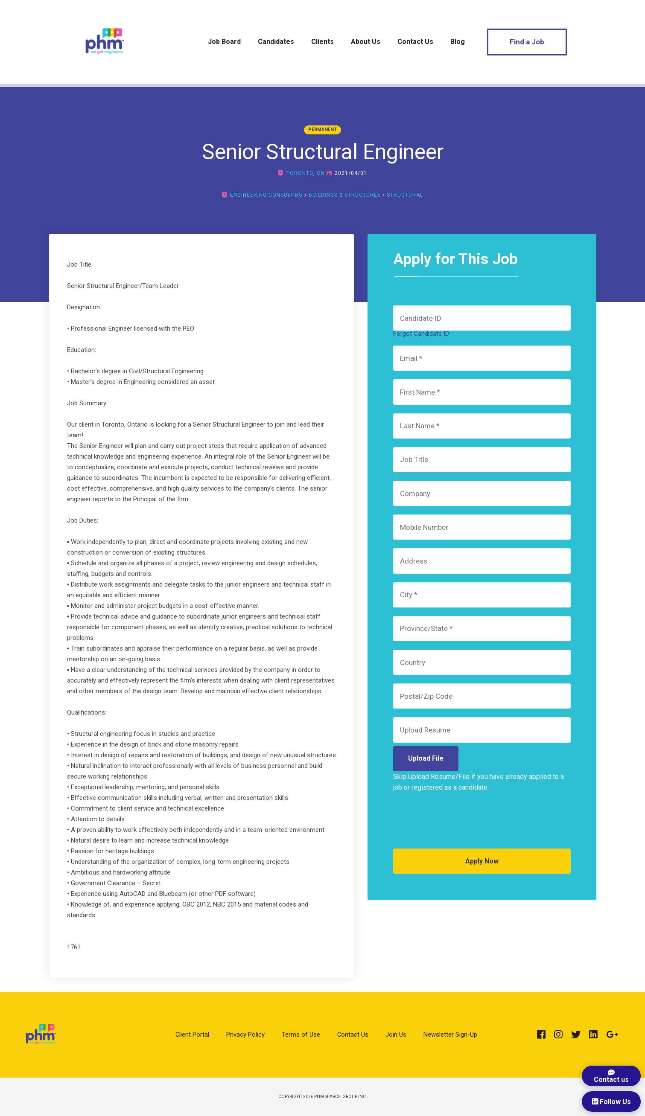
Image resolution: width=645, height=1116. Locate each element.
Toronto (299, 173)
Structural (405, 195)
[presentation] (458, 823)
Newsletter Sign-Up (450, 1034)
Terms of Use (301, 1034)
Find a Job (527, 42)
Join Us (395, 1034)
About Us (365, 42)
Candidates (276, 42)
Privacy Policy (245, 1034)
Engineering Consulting (266, 195)
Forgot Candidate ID (421, 333)
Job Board (224, 42)
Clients (322, 42)
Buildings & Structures (345, 195)
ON (321, 173)
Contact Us (415, 42)
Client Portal (192, 1034)
